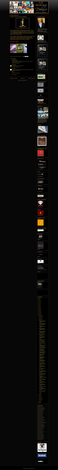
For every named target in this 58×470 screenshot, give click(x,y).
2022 (39, 301)
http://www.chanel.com (40, 413)
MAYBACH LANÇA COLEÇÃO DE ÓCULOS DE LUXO (42, 382)
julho (39, 393)
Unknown (13, 64)
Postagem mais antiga (31, 78)
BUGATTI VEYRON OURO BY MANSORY (42, 368)
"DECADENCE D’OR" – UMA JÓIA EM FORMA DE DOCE (42, 364)
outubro (40, 317)
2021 (39, 302)
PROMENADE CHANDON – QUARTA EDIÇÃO (42, 348)
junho (40, 394)
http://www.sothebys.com (41, 434)
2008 (39, 402)
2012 (39, 312)
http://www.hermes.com (40, 421)
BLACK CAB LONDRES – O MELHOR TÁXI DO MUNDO (42, 380)
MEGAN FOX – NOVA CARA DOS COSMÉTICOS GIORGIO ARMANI (42, 377)
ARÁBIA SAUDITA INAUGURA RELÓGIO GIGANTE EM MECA (42, 360)
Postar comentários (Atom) (23, 80)
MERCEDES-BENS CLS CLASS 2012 (42, 335)
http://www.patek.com (40, 430)
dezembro (40, 315)
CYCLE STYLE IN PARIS (42, 390)
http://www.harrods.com (40, 418)
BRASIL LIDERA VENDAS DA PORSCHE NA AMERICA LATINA (42, 332)
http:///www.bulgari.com (40, 410)
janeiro (40, 400)
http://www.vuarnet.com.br (41, 438)
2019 (39, 304)
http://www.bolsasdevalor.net (41, 409)
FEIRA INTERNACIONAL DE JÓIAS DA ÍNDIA (42, 342)
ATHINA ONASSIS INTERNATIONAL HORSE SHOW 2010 (42, 350)
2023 (39, 300)
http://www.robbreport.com (41, 431)
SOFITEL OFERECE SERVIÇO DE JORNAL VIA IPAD (42, 385)
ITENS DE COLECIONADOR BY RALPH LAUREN (42, 340)
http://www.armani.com (40, 406)
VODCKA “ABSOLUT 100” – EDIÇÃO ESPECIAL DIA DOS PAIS (42, 372)
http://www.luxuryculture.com (41, 426)
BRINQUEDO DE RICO (42, 333)
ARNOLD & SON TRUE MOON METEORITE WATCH (42, 366)
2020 (39, 303)
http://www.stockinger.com (41, 435)
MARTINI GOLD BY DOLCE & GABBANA (42, 386)
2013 (39, 311)
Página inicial (23, 78)
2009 (39, 401)
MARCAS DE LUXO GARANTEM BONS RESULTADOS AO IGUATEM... (42, 357)
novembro (40, 316)
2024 (39, 299)
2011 (39, 313)
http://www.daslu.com (40, 414)
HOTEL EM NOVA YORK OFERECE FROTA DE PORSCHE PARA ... (42, 352)
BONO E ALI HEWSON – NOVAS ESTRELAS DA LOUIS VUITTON (42, 324)
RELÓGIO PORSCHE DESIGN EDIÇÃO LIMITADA (41, 355)
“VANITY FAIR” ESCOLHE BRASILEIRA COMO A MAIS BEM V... (42, 374)
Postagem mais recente (13, 78)
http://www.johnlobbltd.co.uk (41, 425)
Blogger (34, 468)
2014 (39, 310)
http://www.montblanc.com (41, 427)
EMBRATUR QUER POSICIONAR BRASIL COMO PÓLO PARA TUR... (42, 329)
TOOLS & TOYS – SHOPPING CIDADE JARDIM (42, 326)
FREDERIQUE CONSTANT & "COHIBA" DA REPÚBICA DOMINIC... (42, 346)
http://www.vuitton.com (40, 439)
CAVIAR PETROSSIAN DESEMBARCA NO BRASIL (42, 337)
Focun (13, 68)
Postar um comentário (14, 74)
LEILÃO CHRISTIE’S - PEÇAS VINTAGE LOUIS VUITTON (42, 389)
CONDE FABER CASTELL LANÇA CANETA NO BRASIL (42, 322)
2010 (39, 314)
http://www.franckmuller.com (41, 417)
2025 (39, 298)
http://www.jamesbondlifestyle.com (42, 422)
